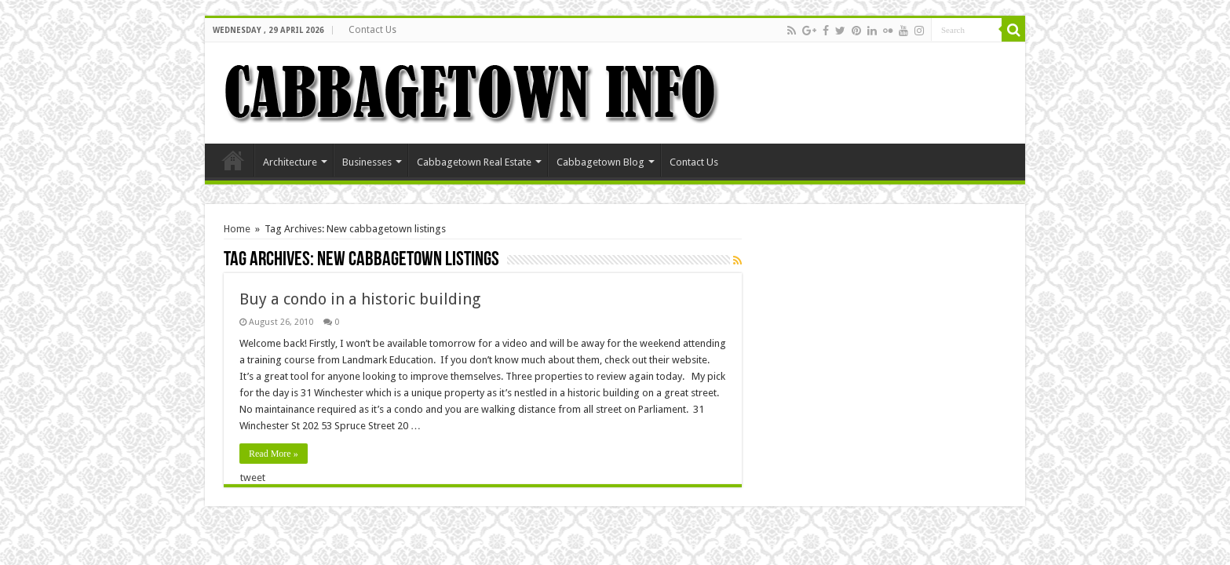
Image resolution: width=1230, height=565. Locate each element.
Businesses (367, 162)
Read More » (273, 453)
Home (233, 160)
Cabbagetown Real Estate (474, 162)
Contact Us (372, 29)
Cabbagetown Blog (600, 162)
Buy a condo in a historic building (359, 299)
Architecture (290, 162)
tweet (252, 477)
